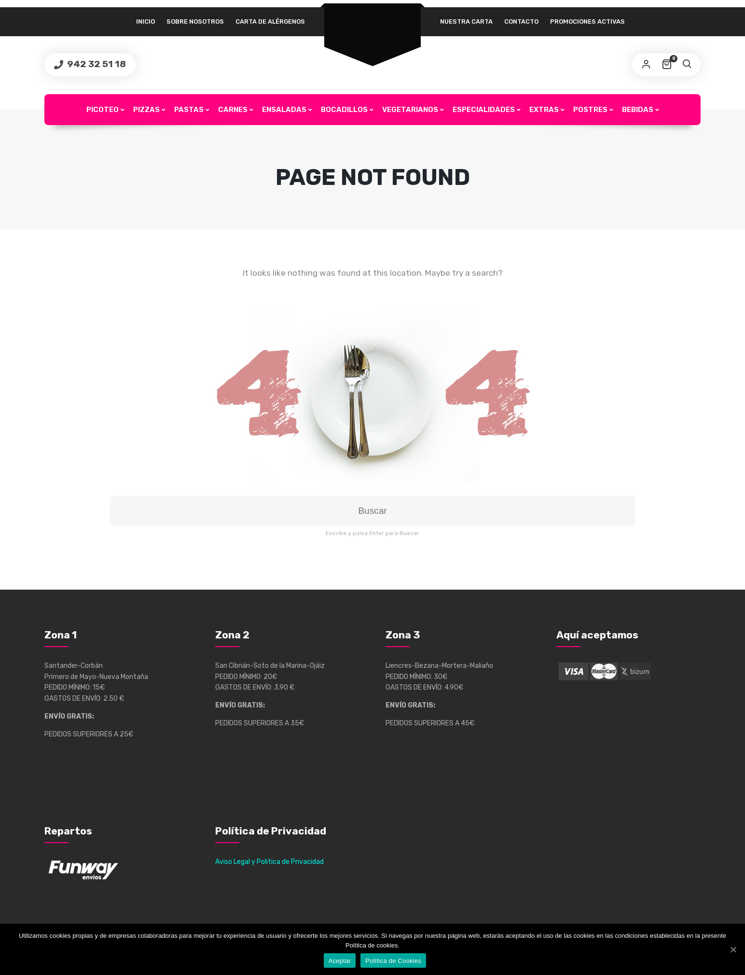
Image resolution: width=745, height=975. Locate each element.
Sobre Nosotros (195, 21)
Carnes (233, 109)
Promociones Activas (587, 21)
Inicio (145, 21)
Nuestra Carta (466, 21)
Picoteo (102, 109)
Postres (590, 109)
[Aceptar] (733, 949)
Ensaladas (284, 109)
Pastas (189, 109)
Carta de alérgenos (270, 21)
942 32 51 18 (95, 64)
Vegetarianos (410, 109)
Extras (544, 109)
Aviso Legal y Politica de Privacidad (269, 862)
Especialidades (484, 109)
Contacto (521, 21)
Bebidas (637, 109)
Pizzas (146, 109)
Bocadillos (344, 109)
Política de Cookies (393, 960)
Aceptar (340, 960)
